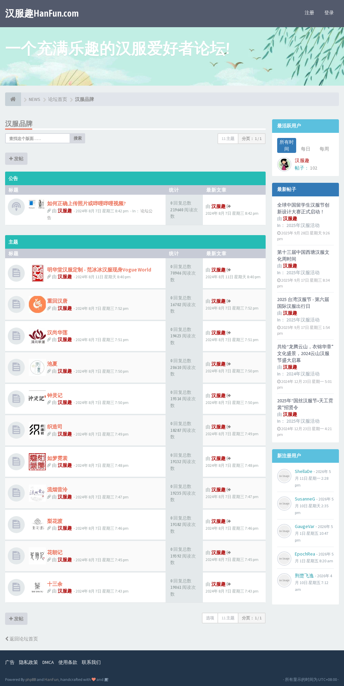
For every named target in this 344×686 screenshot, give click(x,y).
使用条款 (67, 662)
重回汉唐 (57, 301)
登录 (329, 13)
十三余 (54, 584)
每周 (324, 149)
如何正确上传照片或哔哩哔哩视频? (86, 203)
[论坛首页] (13, 99)
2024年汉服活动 (303, 374)
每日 (305, 149)
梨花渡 (54, 521)
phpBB (30, 679)
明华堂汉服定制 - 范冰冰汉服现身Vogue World (99, 269)
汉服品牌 (19, 123)
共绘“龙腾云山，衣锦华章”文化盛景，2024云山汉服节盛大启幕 (305, 353)
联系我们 (91, 662)
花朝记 (54, 552)
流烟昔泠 (57, 489)
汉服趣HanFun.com (42, 13)
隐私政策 (28, 662)
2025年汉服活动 (303, 225)
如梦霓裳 (57, 458)
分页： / (252, 138)
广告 (10, 662)
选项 (210, 617)
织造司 (54, 426)
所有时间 (287, 145)
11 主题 (228, 138)
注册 (309, 13)
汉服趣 (65, 211)
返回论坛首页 (21, 639)
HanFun (51, 679)
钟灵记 (54, 395)
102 (313, 168)
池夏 (52, 363)
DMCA (48, 662)
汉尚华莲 (57, 332)
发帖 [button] (16, 159)
